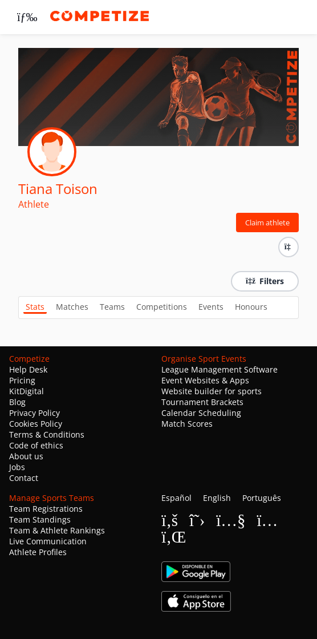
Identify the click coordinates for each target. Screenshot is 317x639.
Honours (251, 306)
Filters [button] (265, 281)
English (217, 497)
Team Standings (40, 519)
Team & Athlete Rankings (57, 530)
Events (210, 306)
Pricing (22, 380)
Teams (112, 306)
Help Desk (28, 369)
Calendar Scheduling (201, 412)
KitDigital (26, 391)
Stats (35, 306)
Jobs (17, 467)
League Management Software (219, 369)
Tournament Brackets (202, 402)
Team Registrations (46, 508)
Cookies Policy (35, 423)
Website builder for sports (211, 391)
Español (176, 497)
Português (261, 497)
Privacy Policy (34, 412)
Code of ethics (36, 445)
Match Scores (187, 423)
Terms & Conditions (46, 434)
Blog (17, 402)
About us (26, 456)
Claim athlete (267, 222)
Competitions (161, 306)
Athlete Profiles (38, 552)
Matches (72, 306)
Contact (23, 477)
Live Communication (48, 541)
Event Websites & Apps (205, 380)
